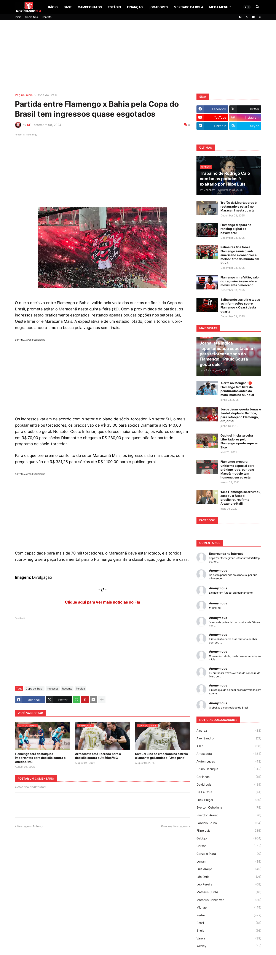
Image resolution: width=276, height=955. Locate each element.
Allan (228, 746)
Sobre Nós (31, 17)
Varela (228, 938)
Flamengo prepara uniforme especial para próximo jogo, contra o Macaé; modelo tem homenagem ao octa (237, 469)
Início (53, 7)
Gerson (228, 846)
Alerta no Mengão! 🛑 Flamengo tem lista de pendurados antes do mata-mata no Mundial (237, 389)
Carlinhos (228, 777)
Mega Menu (218, 7)
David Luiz (228, 784)
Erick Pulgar (228, 800)
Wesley (228, 946)
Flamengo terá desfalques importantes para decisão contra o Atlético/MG (40, 757)
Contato (46, 17)
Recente (67, 688)
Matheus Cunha (228, 892)
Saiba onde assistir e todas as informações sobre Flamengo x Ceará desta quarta (240, 305)
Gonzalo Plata (228, 854)
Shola (228, 930)
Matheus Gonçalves (228, 900)
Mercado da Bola (188, 7)
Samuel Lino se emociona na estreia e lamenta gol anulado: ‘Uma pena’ (161, 756)
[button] (247, 7)
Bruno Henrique (228, 769)
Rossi (228, 923)
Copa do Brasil (47, 95)
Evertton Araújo (228, 815)
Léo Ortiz (228, 877)
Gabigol (228, 838)
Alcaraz (228, 730)
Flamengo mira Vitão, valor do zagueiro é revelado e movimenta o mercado (240, 281)
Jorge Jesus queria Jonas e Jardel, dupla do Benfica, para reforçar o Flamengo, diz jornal (240, 415)
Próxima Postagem (174, 826)
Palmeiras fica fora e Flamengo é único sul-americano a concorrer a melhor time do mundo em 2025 (239, 255)
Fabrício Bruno (228, 823)
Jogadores (158, 7)
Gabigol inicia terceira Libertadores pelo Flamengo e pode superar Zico (239, 441)
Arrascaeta (228, 754)
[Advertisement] (138, 57)
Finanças (135, 7)
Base (68, 7)
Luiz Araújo (228, 869)
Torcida (80, 688)
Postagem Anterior (30, 826)
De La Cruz (228, 792)
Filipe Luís (228, 830)
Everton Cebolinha (228, 807)
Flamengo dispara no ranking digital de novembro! (236, 228)
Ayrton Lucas (228, 761)
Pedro (228, 915)
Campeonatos (90, 7)
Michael (228, 907)
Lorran (228, 861)
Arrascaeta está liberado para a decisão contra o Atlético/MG (98, 756)
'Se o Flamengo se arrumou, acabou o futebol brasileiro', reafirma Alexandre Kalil (240, 497)
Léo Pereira (228, 884)
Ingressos (52, 688)
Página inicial (24, 95)
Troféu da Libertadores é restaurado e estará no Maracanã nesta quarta (238, 206)
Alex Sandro (228, 738)
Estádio (114, 7)
